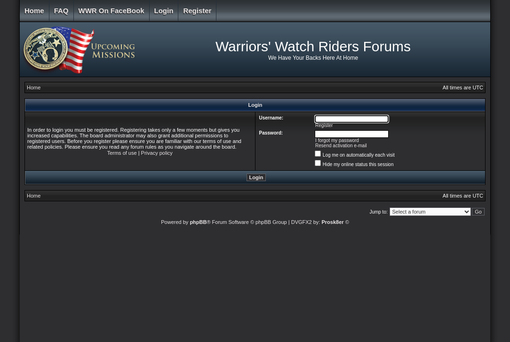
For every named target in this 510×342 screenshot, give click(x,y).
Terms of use (122, 153)
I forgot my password (337, 140)
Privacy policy (157, 153)
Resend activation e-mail (341, 145)
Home (34, 11)
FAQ (61, 11)
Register (197, 11)
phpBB (198, 222)
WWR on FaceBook (111, 11)
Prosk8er (332, 222)
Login (164, 11)
